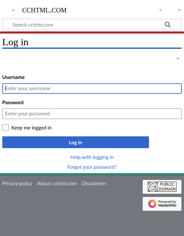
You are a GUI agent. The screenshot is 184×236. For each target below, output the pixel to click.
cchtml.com (44, 9)
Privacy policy (17, 183)
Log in (75, 142)
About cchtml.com (57, 183)
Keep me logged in (31, 127)
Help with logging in (92, 157)
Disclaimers (94, 183)
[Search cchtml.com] (92, 24)
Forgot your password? (92, 167)
